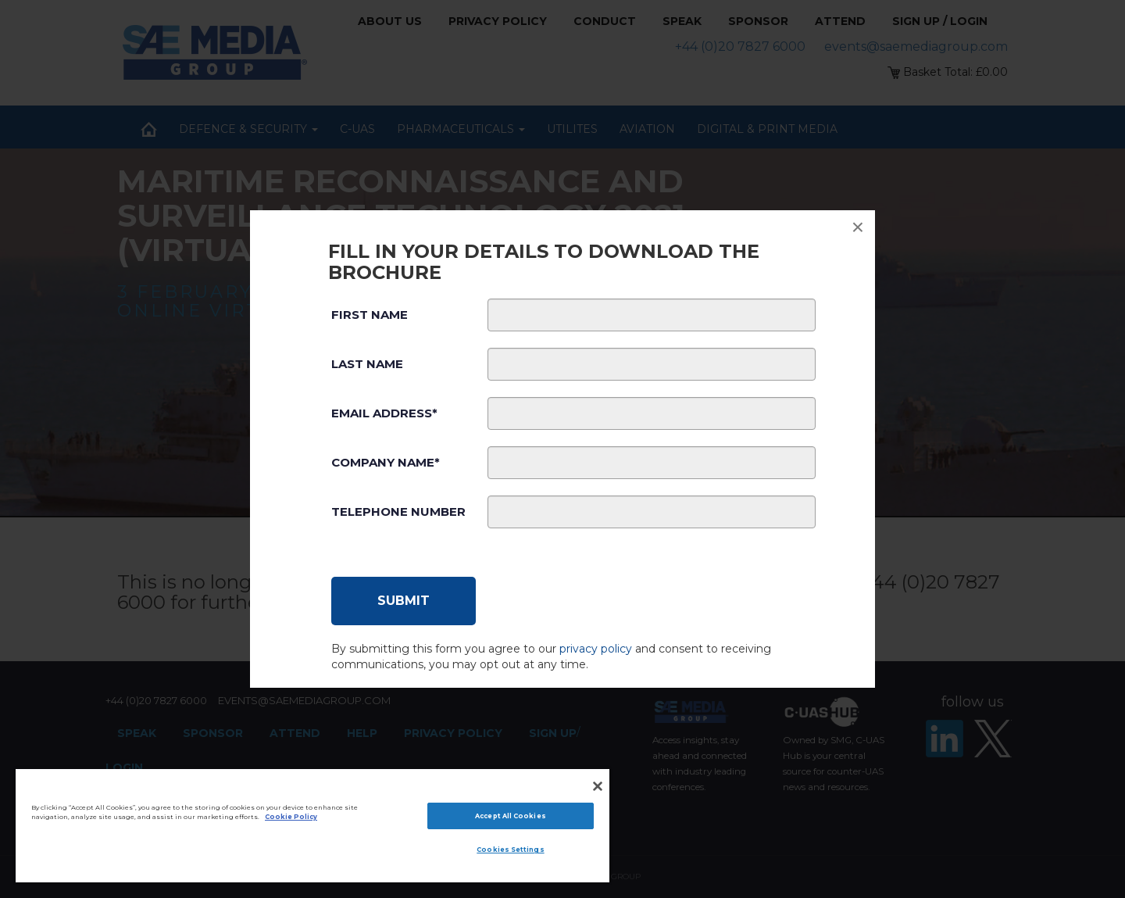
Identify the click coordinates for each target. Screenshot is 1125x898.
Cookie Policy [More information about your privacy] (291, 817)
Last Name (367, 363)
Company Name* (385, 462)
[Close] (597, 786)
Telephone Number (398, 511)
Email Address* (384, 413)
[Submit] (403, 601)
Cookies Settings (510, 849)
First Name (369, 314)
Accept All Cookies (510, 816)
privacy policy (595, 649)
